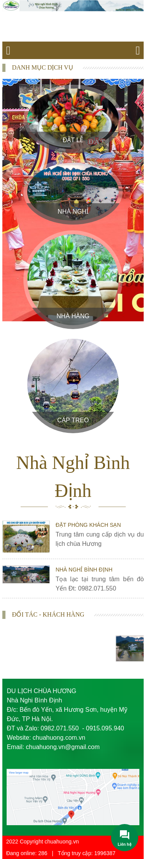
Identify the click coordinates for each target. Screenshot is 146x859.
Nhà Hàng (72, 316)
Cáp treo (73, 420)
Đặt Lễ (73, 140)
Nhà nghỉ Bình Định (84, 569)
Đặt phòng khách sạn (88, 525)
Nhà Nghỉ (73, 211)
